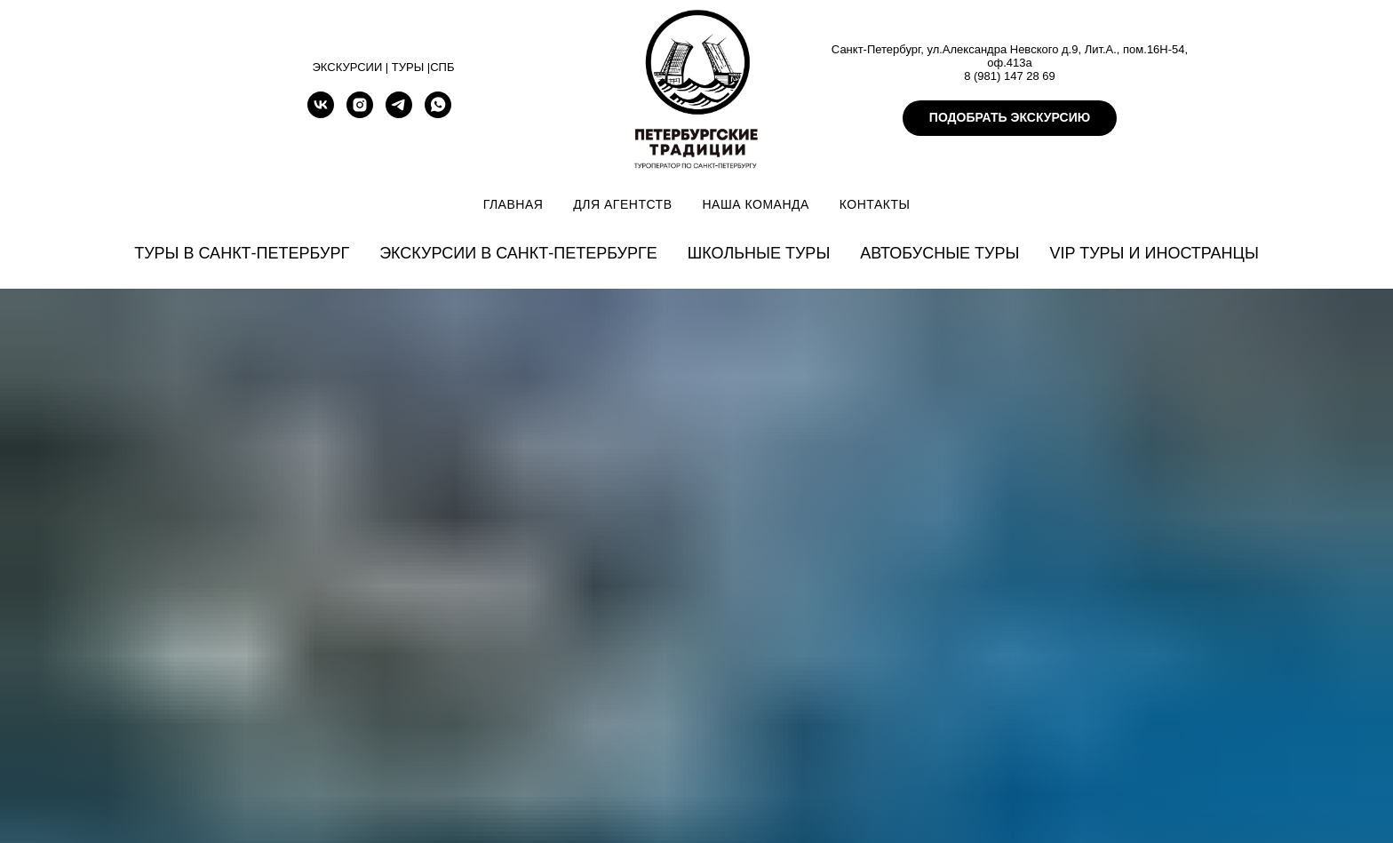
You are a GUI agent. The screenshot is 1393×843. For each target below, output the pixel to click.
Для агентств (622, 204)
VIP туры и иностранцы (1153, 253)
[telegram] (399, 113)
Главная (513, 204)
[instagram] (359, 113)
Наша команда (755, 204)
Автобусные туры (939, 253)
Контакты (875, 204)
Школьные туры (759, 253)
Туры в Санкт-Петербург (241, 253)
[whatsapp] (438, 113)
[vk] (320, 113)
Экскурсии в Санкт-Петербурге (518, 253)
